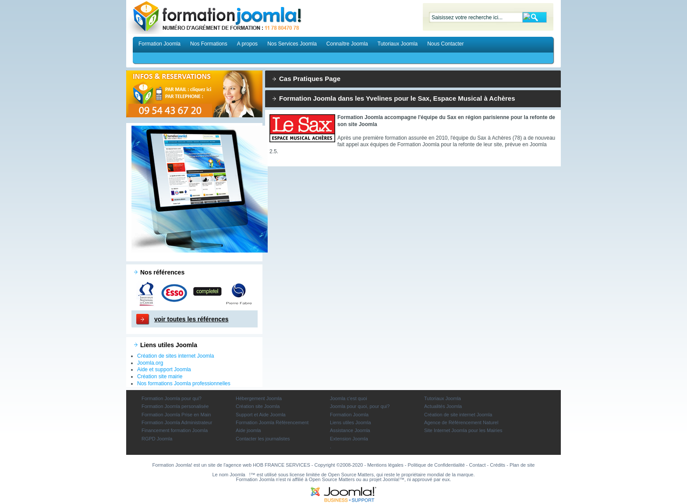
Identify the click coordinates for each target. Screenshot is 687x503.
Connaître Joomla (347, 44)
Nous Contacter (445, 44)
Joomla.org (150, 363)
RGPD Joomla (157, 438)
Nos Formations (208, 44)
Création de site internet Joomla (458, 414)
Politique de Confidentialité (436, 465)
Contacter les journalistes (263, 438)
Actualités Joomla (443, 406)
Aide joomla (248, 430)
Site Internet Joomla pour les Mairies (463, 430)
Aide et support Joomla (164, 369)
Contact (477, 465)
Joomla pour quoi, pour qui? (360, 406)
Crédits (497, 465)
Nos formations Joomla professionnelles (183, 383)
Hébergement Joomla (259, 398)
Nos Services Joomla (292, 44)
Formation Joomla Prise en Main (176, 414)
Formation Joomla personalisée (175, 406)
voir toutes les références (191, 319)
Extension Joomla (349, 438)
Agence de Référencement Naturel (461, 422)
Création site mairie (159, 376)
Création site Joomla (258, 406)
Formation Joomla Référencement (272, 422)
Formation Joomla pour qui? (172, 398)
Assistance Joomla (350, 430)
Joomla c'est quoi (348, 398)
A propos (247, 44)
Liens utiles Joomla (350, 422)
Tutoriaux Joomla (398, 44)
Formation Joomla (159, 44)
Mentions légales (385, 465)
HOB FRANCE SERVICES (281, 465)
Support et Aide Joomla (261, 414)
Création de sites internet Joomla (175, 356)
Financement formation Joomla (175, 430)
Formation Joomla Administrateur (177, 422)
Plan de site (522, 465)
